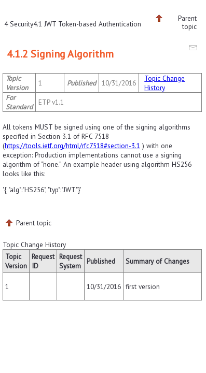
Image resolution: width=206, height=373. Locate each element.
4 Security (18, 23)
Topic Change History (164, 83)
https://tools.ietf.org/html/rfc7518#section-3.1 (72, 145)
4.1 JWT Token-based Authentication (87, 23)
